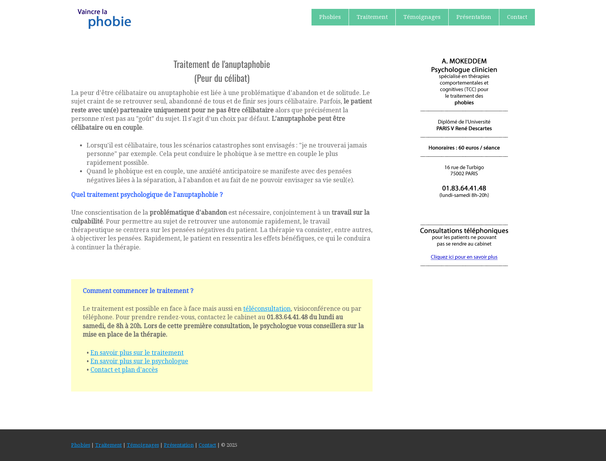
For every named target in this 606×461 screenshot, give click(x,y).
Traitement (372, 17)
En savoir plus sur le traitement (137, 352)
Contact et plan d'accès (124, 369)
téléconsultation (267, 308)
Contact (517, 17)
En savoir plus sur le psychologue (139, 361)
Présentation (473, 17)
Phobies (330, 17)
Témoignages (422, 17)
